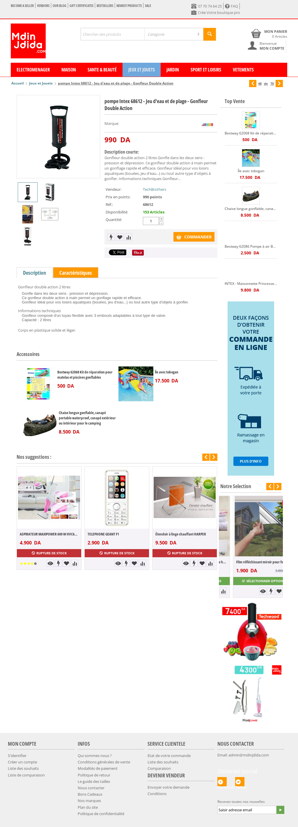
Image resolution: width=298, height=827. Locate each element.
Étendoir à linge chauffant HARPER (180, 534)
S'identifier (17, 755)
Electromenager (33, 69)
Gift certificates (81, 5)
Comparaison (159, 768)
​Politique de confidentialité (101, 813)
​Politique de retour (94, 775)
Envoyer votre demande (168, 787)
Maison (68, 69)
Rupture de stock (49, 553)
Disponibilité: (117, 212)
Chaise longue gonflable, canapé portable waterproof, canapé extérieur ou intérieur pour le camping (87, 418)
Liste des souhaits (23, 768)
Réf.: (109, 204)
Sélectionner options (251, 581)
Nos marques (89, 800)
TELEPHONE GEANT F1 (103, 534)
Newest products (129, 5)
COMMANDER (194, 237)
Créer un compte (22, 762)
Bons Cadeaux (90, 794)
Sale (148, 5)
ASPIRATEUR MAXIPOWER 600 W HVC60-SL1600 (49, 534)
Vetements (243, 69)
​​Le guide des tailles (94, 781)
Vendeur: (113, 189)
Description (34, 272)
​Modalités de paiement (98, 768)
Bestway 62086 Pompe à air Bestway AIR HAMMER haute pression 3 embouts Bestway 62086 (251, 246)
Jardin (172, 69)
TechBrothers (154, 189)
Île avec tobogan (166, 372)
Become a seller (22, 5)
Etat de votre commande (169, 755)
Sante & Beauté (102, 69)
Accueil (17, 83)
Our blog (59, 5)
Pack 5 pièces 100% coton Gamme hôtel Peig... (251, 561)
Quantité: (114, 219)
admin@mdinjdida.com (248, 755)
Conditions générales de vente (104, 762)
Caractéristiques (75, 272)
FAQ (231, 6)
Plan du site (88, 807)
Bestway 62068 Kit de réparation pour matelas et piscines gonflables (85, 374)
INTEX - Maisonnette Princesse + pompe (251, 283)
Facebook (222, 781)
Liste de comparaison (26, 775)
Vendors (43, 5)
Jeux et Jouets (141, 69)
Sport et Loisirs (206, 69)
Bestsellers (105, 5)
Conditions (157, 793)
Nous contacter (91, 787)
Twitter (239, 781)
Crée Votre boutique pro (215, 12)
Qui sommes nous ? (95, 755)
